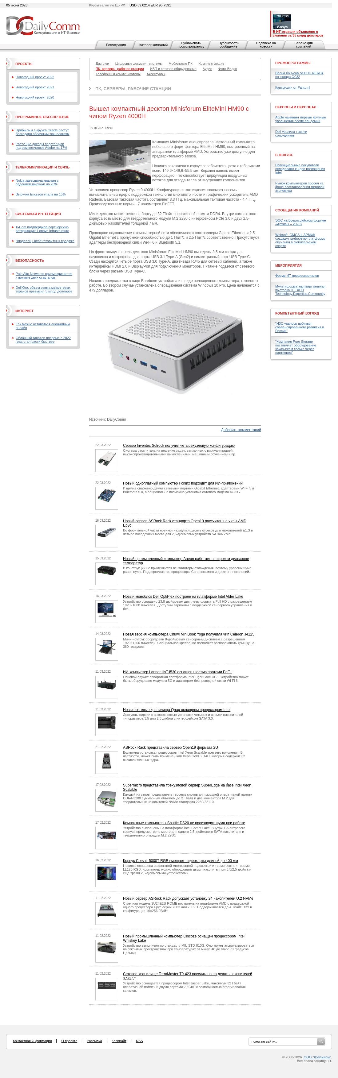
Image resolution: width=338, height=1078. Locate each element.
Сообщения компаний (297, 210)
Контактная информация (32, 1041)
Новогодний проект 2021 (35, 87)
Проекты (23, 64)
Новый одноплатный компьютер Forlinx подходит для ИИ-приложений (183, 483)
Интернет (24, 311)
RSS (139, 1041)
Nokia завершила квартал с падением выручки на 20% (37, 182)
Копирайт (119, 1041)
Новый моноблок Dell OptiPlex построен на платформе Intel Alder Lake (183, 596)
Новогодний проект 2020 (35, 97)
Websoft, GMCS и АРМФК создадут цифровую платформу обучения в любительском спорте (300, 240)
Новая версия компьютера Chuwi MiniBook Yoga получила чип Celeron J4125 (188, 634)
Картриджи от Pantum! (292, 87)
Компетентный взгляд (297, 313)
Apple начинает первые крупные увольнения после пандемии (300, 119)
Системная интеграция (38, 214)
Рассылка (94, 1041)
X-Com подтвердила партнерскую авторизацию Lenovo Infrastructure (42, 229)
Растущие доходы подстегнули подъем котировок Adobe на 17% (41, 145)
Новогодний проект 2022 (35, 77)
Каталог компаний (153, 45)
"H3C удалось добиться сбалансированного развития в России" (299, 327)
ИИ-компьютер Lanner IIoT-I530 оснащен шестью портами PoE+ (177, 672)
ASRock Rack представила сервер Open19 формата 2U (170, 747)
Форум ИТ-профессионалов (297, 275)
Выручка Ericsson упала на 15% (41, 194)
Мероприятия (288, 265)
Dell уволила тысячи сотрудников (291, 133)
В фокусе (284, 155)
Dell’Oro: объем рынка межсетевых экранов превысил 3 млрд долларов (44, 289)
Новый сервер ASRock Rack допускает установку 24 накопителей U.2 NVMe (188, 898)
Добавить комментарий (241, 430)
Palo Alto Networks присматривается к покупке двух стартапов (44, 275)
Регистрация (116, 45)
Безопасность (29, 260)
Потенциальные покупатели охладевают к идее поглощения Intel (300, 168)
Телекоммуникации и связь (42, 167)
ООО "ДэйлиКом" (317, 1057)
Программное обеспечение (42, 117)
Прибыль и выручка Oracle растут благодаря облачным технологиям (43, 132)
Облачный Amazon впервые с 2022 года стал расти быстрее (43, 339)
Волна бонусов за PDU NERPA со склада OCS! (299, 75)
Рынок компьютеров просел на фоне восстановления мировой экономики (299, 186)
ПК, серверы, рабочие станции (133, 88)
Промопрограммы (293, 63)
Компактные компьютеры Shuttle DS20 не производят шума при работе (184, 823)
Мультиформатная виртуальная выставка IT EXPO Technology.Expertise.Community (300, 290)
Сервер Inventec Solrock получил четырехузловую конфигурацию (179, 445)
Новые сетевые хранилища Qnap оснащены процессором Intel (176, 710)
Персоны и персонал (295, 107)
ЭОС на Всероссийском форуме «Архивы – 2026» (300, 222)
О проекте (69, 1041)
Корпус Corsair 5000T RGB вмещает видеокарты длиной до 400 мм (180, 861)
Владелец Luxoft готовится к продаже (45, 241)
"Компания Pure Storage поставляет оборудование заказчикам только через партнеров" (295, 347)
